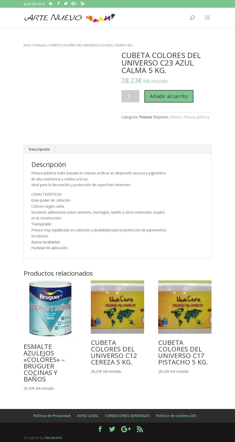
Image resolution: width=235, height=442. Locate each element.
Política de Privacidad (52, 415)
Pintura (189, 117)
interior (175, 117)
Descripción (39, 149)
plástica (203, 117)
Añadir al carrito (169, 96)
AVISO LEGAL (88, 415)
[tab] (39, 149)
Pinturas (40, 45)
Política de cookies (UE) (176, 415)
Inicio (27, 45)
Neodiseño (53, 437)
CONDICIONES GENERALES (127, 415)
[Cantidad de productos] (130, 96)
